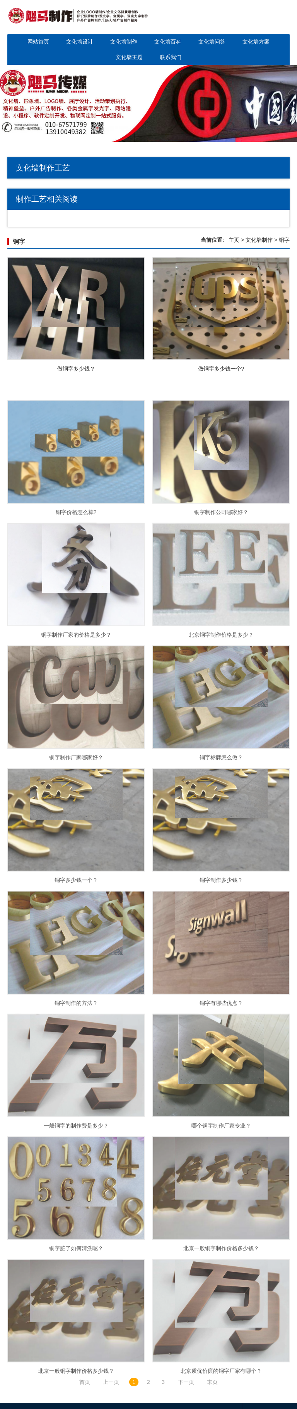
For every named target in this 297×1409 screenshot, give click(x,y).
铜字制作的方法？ (76, 1046)
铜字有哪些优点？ (221, 1046)
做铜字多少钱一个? (221, 369)
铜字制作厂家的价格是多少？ (76, 678)
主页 (234, 240)
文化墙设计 (79, 42)
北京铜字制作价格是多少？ (221, 678)
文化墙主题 (129, 57)
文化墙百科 (167, 42)
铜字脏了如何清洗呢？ (76, 1292)
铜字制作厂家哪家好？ (76, 801)
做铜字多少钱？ (76, 369)
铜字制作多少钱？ (221, 923)
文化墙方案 (256, 42)
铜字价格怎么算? (76, 555)
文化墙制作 (123, 42)
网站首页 (38, 42)
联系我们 (170, 57)
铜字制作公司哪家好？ (221, 555)
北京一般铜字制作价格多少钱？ (221, 1292)
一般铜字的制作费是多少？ (76, 1169)
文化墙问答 (211, 42)
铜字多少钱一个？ (76, 923)
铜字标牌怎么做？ (221, 801)
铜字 (19, 241)
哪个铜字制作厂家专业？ (221, 1169)
